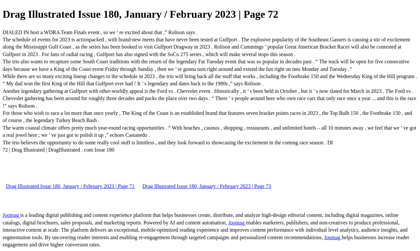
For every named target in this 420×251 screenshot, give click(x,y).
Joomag (11, 215)
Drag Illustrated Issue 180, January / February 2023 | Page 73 (206, 186)
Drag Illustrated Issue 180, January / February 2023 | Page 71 (70, 186)
